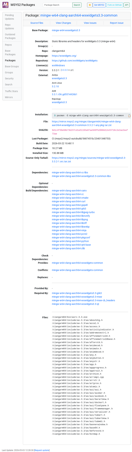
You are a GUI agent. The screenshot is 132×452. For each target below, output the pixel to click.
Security (9, 78)
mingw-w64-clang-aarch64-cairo (69, 190)
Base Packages (10, 52)
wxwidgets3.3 (59, 78)
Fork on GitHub (115, 5)
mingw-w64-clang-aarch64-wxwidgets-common (77, 262)
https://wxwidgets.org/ (64, 55)
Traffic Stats (11, 91)
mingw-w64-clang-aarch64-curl (68, 201)
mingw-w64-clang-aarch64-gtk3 (69, 208)
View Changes (63, 23)
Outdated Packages (10, 36)
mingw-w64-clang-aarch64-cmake (70, 197)
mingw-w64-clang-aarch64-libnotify (71, 215)
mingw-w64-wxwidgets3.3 (66, 30)
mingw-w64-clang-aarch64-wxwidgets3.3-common (78, 15)
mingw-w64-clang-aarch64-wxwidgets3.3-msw (77, 296)
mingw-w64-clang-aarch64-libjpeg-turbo (73, 212)
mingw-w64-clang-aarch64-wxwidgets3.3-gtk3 (77, 293)
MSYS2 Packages (18, 5)
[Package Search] (58, 5)
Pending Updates (9, 17)
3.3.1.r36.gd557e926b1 (64, 94)
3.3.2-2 (64, 70)
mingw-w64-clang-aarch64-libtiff (69, 223)
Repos (8, 44)
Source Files (36, 23)
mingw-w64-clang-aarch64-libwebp (71, 226)
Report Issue (116, 23)
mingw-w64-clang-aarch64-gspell (69, 205)
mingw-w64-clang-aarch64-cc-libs (70, 172)
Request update (42, 450)
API (126, 5)
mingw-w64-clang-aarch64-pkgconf (71, 237)
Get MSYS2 (99, 5)
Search (77, 5)
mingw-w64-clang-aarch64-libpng (70, 219)
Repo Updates (9, 26)
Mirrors (9, 97)
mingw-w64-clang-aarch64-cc (68, 194)
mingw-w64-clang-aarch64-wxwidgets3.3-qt (75, 304)
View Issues (90, 23)
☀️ (90, 5)
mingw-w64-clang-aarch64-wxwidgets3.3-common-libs (81, 176)
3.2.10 (55, 86)
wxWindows (58, 65)
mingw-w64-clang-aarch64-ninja (69, 230)
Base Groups (12, 66)
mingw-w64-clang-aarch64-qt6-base (71, 244)
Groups (9, 72)
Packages (10, 60)
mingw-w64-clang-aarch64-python (70, 241)
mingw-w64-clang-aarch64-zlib (68, 248)
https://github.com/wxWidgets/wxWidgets (74, 60)
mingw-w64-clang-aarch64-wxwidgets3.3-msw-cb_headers (83, 300)
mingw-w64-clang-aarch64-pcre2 (69, 234)
